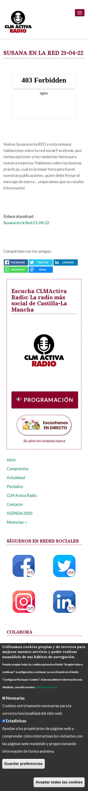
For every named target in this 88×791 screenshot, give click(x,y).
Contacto (15, 504)
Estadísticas (16, 721)
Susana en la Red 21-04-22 (26, 222)
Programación (48, 400)
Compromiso (18, 468)
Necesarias (15, 698)
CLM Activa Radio (22, 495)
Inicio (11, 459)
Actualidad (16, 477)
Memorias (17, 522)
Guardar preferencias (23, 764)
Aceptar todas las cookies (59, 782)
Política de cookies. (46, 687)
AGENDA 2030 (19, 513)
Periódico (15, 486)
